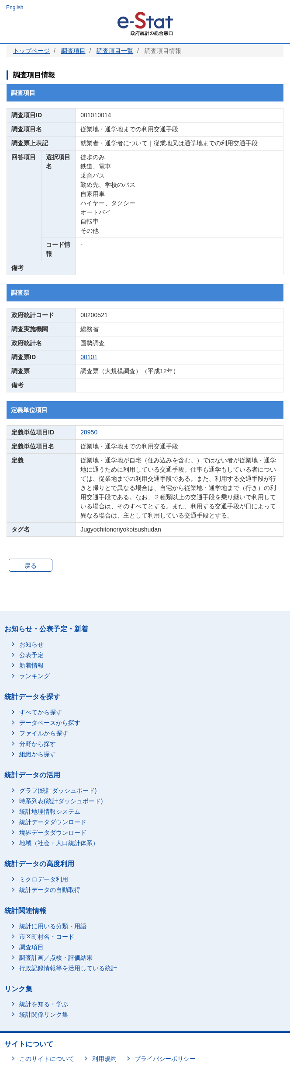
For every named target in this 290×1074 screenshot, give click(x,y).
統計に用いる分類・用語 (52, 926)
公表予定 (31, 655)
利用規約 (104, 1059)
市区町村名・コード (46, 937)
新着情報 (31, 665)
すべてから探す (40, 712)
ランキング (34, 676)
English (14, 7)
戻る (30, 565)
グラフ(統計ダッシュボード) (58, 790)
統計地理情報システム (49, 811)
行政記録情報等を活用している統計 (68, 968)
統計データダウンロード (52, 822)
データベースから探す (49, 723)
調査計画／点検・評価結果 (56, 958)
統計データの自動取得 (49, 890)
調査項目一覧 (115, 50)
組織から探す (37, 754)
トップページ (31, 50)
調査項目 (73, 50)
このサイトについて (46, 1059)
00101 (88, 356)
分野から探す (37, 744)
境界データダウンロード (52, 832)
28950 (88, 432)
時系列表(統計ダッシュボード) (61, 801)
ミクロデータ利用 (43, 879)
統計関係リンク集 (43, 1014)
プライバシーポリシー (165, 1059)
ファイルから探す (43, 733)
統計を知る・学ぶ (43, 1004)
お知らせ (31, 644)
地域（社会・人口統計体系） (59, 843)
